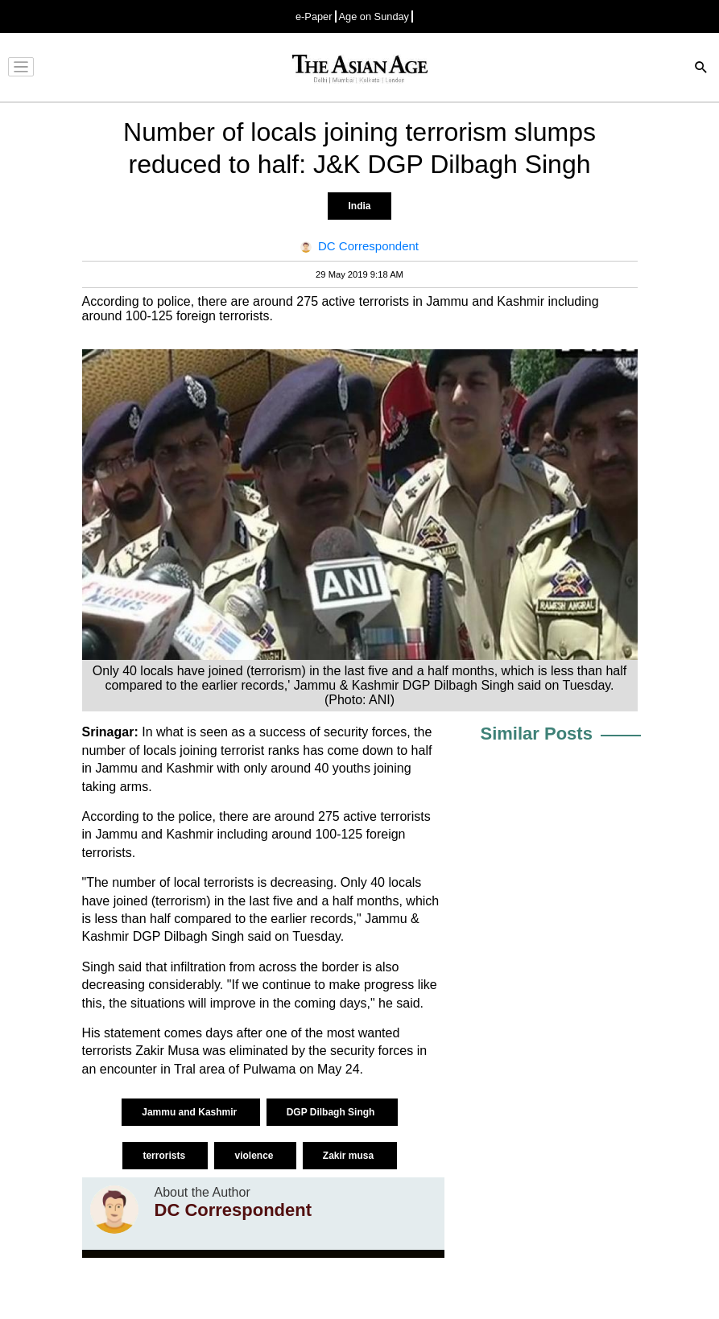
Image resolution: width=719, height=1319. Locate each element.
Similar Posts (537, 733)
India (359, 206)
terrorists (165, 1155)
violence (254, 1155)
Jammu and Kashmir (190, 1112)
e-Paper (314, 16)
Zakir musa (350, 1155)
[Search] (701, 68)
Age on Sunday (374, 16)
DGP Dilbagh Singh (332, 1112)
